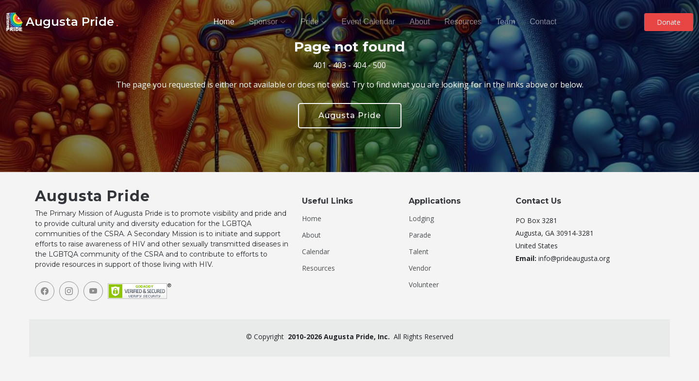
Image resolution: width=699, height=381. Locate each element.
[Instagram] (69, 291)
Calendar (316, 251)
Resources (463, 21)
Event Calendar (368, 21)
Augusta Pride (349, 115)
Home (224, 21)
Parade (420, 235)
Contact (543, 21)
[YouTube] (93, 291)
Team (505, 21)
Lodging (421, 218)
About (420, 21)
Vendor (420, 268)
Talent (419, 251)
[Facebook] (44, 291)
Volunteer (424, 284)
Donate (669, 22)
